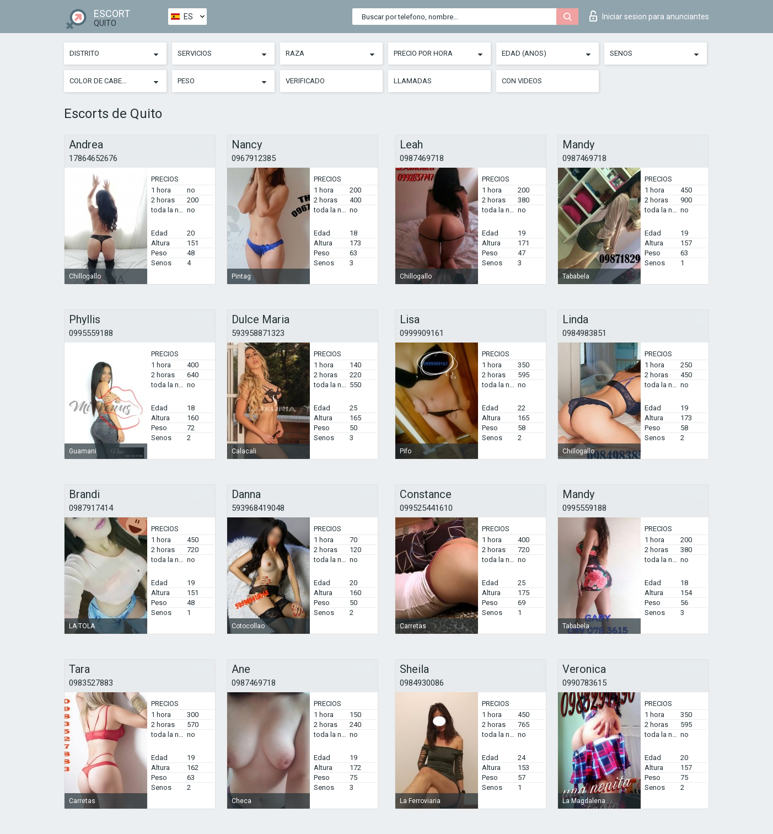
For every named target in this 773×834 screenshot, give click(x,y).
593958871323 (258, 333)
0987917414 (91, 508)
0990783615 (584, 683)
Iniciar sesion (649, 16)
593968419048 (258, 508)
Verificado (305, 81)
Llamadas (413, 81)
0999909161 (422, 333)
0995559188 (91, 333)
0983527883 (91, 683)
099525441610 (426, 508)
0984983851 (584, 333)
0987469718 (422, 158)
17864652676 (93, 158)
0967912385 (254, 158)
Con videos (522, 81)
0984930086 (422, 683)
